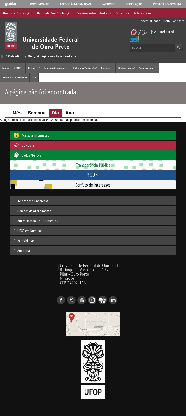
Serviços (106, 68)
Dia (30, 56)
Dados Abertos (31, 155)
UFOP (17, 68)
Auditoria (23, 250)
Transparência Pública (93, 165)
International (143, 13)
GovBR (11, 4)
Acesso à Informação (14, 77)
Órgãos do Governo (167, 4)
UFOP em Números (29, 230)
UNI (93, 175)
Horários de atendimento (34, 210)
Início (2, 56)
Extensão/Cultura (83, 68)
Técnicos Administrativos (93, 13)
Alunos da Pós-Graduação (53, 13)
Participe (108, 4)
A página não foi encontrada (56, 56)
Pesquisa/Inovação (54, 68)
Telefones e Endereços (32, 200)
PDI (34, 77)
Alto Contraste (174, 21)
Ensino (32, 68)
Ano (69, 112)
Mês (17, 112)
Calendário (15, 56)
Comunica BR (39, 4)
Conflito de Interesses (93, 185)
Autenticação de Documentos (37, 220)
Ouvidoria (28, 145)
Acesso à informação (75, 4)
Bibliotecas (124, 68)
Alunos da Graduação (16, 13)
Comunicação (147, 68)
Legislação (134, 4)
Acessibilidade (149, 21)
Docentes (122, 13)
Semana (37, 112)
